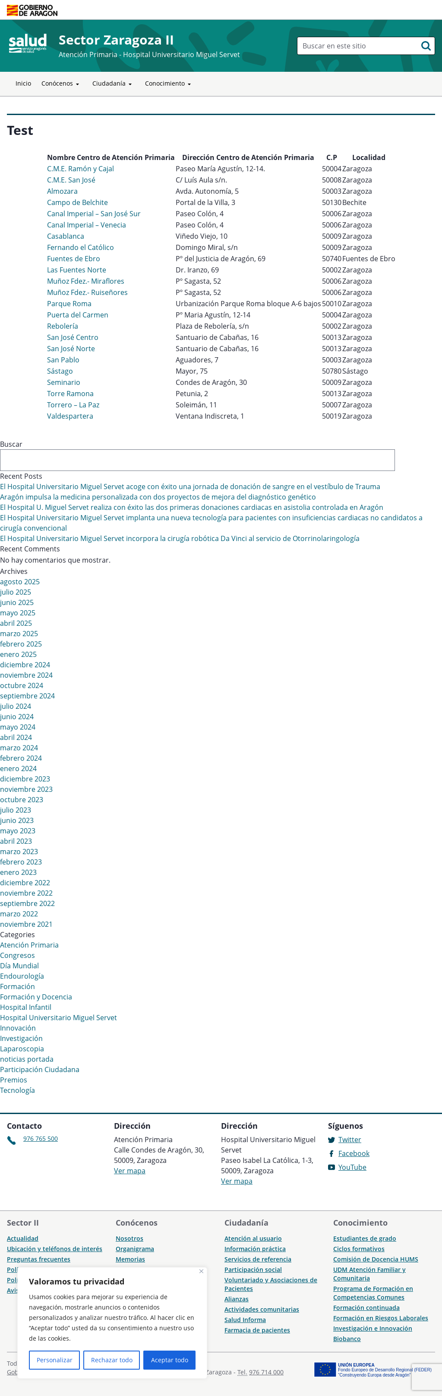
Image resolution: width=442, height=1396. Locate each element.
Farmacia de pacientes (257, 1330)
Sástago (60, 371)
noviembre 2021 (26, 924)
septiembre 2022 (27, 903)
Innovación (18, 1028)
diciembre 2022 (25, 882)
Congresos (17, 955)
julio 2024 (15, 706)
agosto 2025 (20, 581)
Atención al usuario (253, 1238)
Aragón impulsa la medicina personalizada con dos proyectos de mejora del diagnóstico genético (158, 497)
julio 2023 (15, 810)
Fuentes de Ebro (73, 258)
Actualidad (22, 1238)
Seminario (63, 382)
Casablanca (65, 236)
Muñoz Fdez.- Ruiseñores (87, 292)
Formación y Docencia (36, 997)
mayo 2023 (17, 831)
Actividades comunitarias (261, 1309)
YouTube (352, 1167)
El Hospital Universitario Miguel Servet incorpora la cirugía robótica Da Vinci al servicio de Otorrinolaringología (180, 538)
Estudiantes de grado (364, 1238)
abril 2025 (16, 623)
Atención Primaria (29, 945)
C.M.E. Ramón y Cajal (80, 168)
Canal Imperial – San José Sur (94, 213)
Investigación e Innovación (372, 1328)
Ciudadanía (113, 84)
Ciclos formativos (359, 1249)
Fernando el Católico (80, 247)
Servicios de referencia (257, 1259)
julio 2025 (15, 592)
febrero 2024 (21, 758)
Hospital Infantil (25, 1007)
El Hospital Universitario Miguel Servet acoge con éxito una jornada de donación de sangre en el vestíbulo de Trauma (190, 486)
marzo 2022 (19, 914)
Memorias (130, 1259)
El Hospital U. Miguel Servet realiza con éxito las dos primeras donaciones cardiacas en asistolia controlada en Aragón (191, 507)
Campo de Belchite (77, 202)
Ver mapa (129, 1170)
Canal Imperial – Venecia (86, 225)
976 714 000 (266, 1372)
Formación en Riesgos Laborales (380, 1318)
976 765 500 (40, 1138)
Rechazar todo (112, 1360)
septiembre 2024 (27, 696)
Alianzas (236, 1299)
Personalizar (55, 1360)
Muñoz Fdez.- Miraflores (85, 281)
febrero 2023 (21, 862)
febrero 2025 (21, 644)
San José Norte (71, 348)
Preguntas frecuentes (38, 1259)
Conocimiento (169, 84)
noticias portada (27, 1059)
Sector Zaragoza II (116, 39)
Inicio (23, 83)
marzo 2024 (19, 747)
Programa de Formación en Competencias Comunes (373, 1292)
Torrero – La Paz (73, 405)
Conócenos (61, 84)
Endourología (22, 976)
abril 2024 (16, 737)
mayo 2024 (17, 727)
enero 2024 (18, 768)
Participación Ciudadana (39, 1069)
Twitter (349, 1139)
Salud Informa (245, 1320)
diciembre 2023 (25, 779)
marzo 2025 (19, 633)
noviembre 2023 (26, 789)
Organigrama (135, 1249)
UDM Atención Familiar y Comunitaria (369, 1273)
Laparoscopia (22, 1048)
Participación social (253, 1269)
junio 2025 (17, 602)
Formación (17, 986)
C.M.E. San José (71, 180)
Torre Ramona (70, 393)
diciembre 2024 (25, 664)
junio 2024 (17, 716)
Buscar (11, 444)
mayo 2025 (17, 613)
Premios (13, 1080)
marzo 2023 (19, 851)
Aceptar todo (169, 1360)
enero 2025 (18, 654)
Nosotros (129, 1238)
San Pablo (63, 360)
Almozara (62, 191)
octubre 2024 (21, 685)
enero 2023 (18, 872)
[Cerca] (201, 1271)
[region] (112, 1323)
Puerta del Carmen (77, 315)
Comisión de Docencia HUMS (375, 1259)
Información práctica (255, 1249)
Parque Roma (69, 303)
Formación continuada (366, 1307)
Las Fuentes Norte (76, 270)
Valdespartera (70, 416)
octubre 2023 (21, 799)
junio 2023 (17, 820)
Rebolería (62, 326)
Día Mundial (19, 965)
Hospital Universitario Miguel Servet (58, 1017)
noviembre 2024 (26, 675)
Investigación (21, 1038)
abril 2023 (16, 841)
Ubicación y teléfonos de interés (54, 1249)
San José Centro (72, 337)
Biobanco (347, 1339)
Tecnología (17, 1090)
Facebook (353, 1153)
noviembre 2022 (26, 893)
